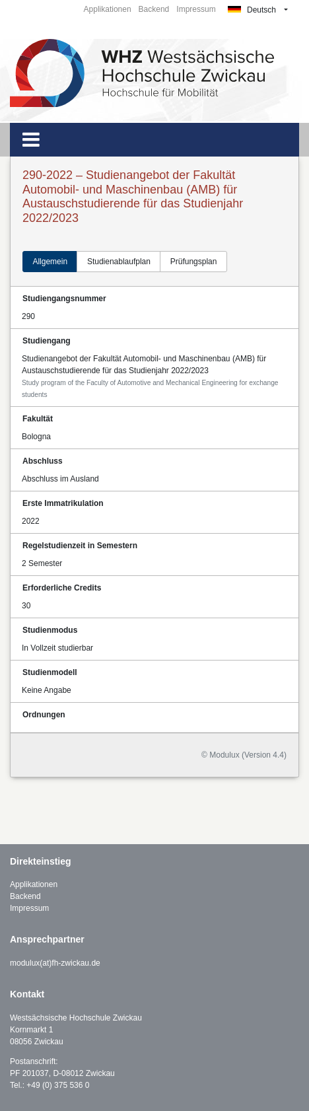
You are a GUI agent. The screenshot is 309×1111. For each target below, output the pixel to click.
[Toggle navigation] (31, 140)
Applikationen (107, 9)
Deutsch (252, 10)
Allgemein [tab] (49, 261)
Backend (154, 9)
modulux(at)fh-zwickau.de (55, 963)
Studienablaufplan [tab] (119, 261)
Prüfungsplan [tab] (193, 261)
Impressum (195, 9)
